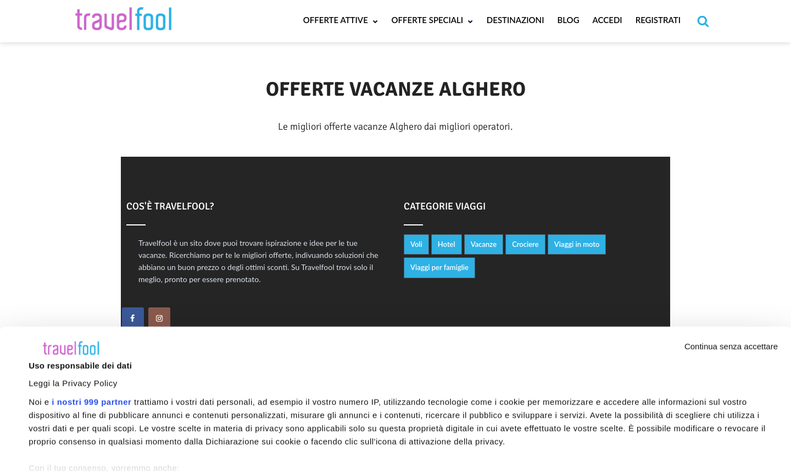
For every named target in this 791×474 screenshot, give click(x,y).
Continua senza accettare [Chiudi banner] (731, 258)
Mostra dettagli (58, 416)
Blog (568, 20)
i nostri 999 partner (91, 313)
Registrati (658, 20)
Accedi (607, 20)
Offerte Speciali (433, 20)
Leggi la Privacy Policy (73, 295)
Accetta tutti (534, 442)
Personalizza (695, 444)
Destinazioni (515, 20)
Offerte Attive (340, 20)
